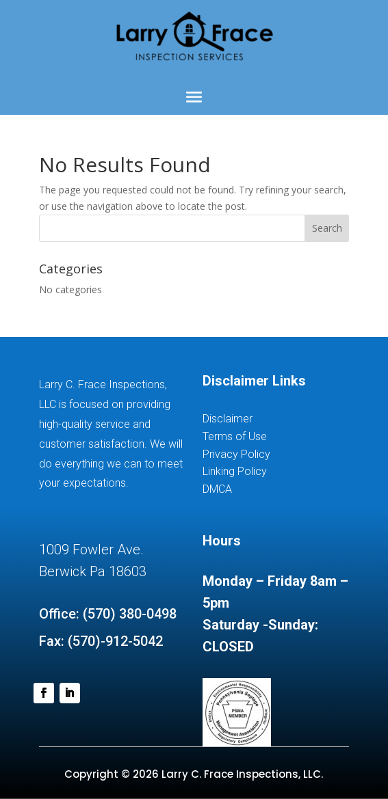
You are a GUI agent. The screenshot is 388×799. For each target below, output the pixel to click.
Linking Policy (235, 471)
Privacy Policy (236, 454)
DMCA (217, 489)
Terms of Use (235, 436)
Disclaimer (228, 418)
